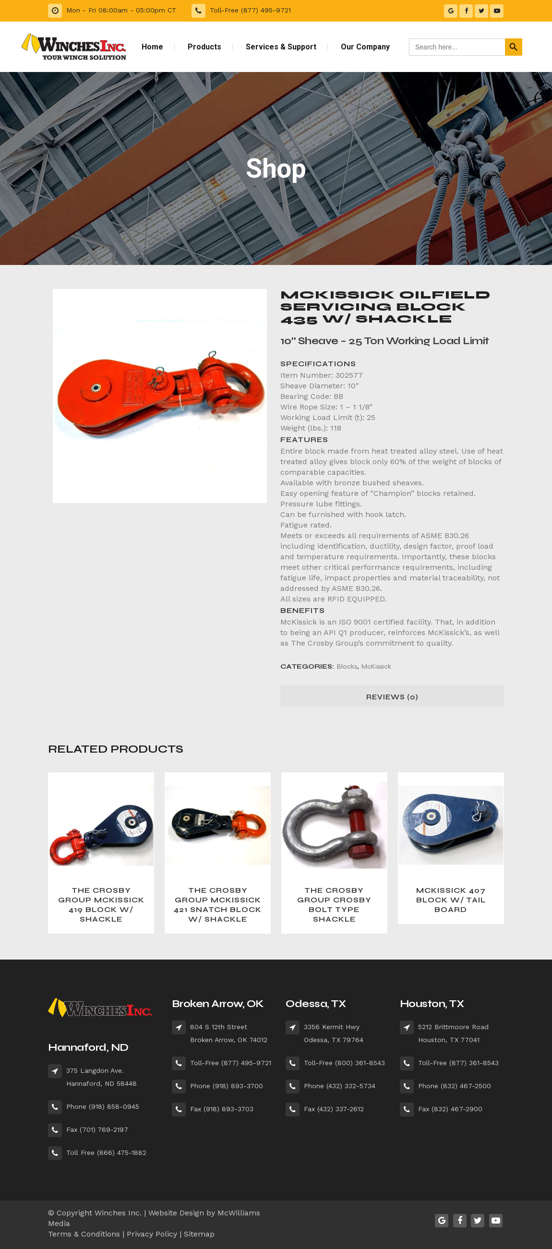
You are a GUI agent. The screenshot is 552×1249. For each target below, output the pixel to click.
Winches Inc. (118, 1212)
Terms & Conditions (84, 1233)
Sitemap (199, 1233)
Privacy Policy (152, 1233)
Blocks (347, 666)
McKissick (376, 666)
